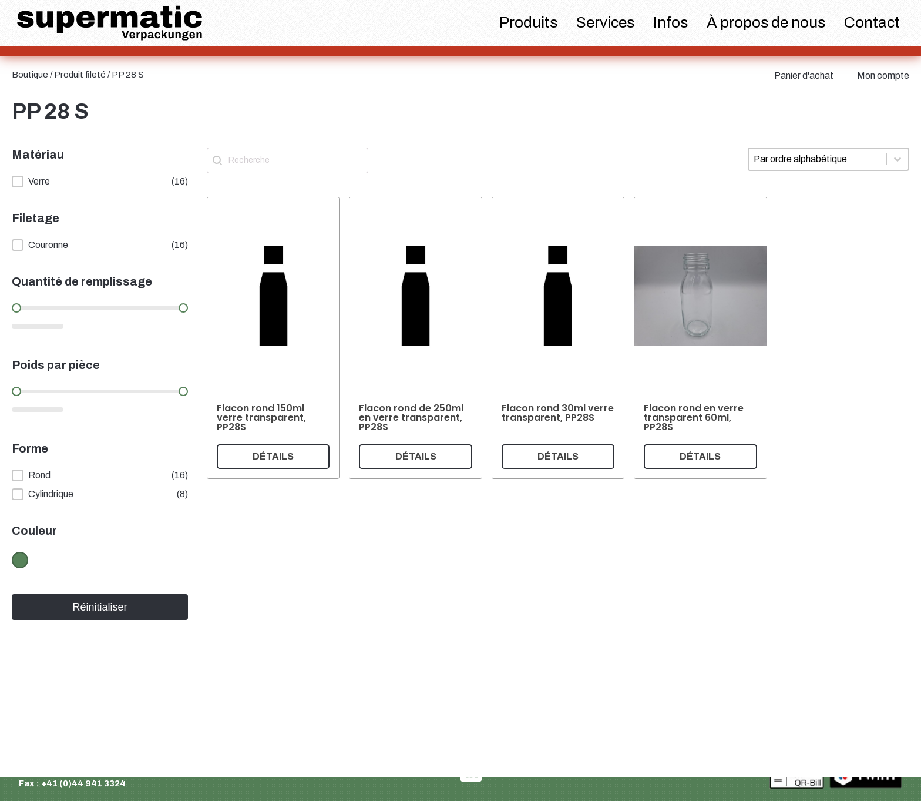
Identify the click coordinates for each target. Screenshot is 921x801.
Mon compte (883, 76)
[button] (100, 181)
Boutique (30, 74)
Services (605, 22)
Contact (872, 22)
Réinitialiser (99, 607)
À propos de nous (766, 22)
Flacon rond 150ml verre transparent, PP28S (261, 417)
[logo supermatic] (109, 23)
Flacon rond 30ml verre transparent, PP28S (558, 412)
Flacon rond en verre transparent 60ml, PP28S (694, 417)
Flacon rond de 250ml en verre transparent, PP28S (411, 417)
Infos (670, 22)
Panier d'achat (803, 76)
